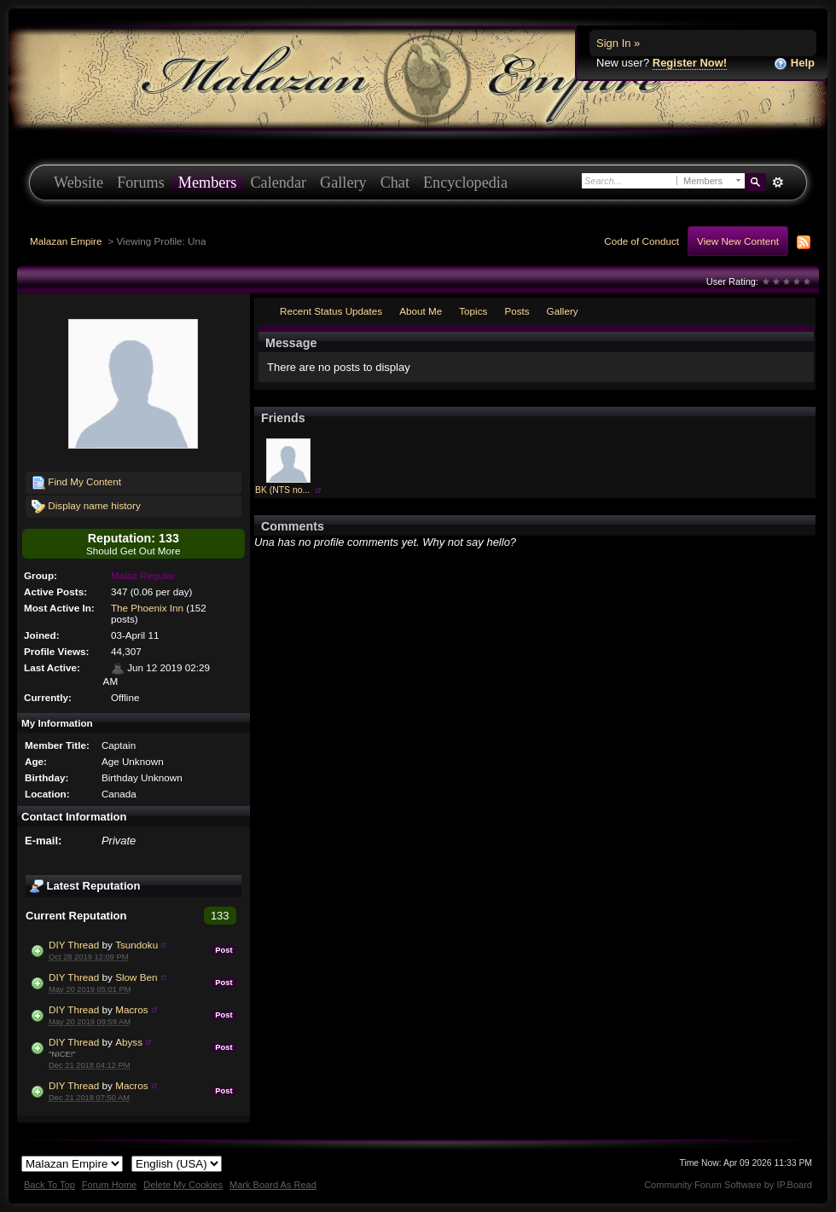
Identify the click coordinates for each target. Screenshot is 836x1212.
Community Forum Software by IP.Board (728, 1185)
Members (207, 182)
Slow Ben (136, 977)
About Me (420, 310)
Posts (516, 310)
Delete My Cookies (183, 1185)
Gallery (343, 182)
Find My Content (76, 483)
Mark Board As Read (272, 1185)
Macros (131, 1009)
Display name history (86, 506)
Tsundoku (136, 944)
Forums (141, 182)
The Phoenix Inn (147, 607)
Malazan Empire (66, 240)
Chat (394, 182)
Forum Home (109, 1185)
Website (78, 182)
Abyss (128, 1041)
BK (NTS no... (282, 490)
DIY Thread (74, 944)
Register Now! (690, 62)
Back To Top (49, 1185)
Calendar (278, 182)
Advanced (777, 182)
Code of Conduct (641, 240)
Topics (473, 310)
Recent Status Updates (331, 310)
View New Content (738, 240)
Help (794, 63)
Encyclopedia (465, 182)
